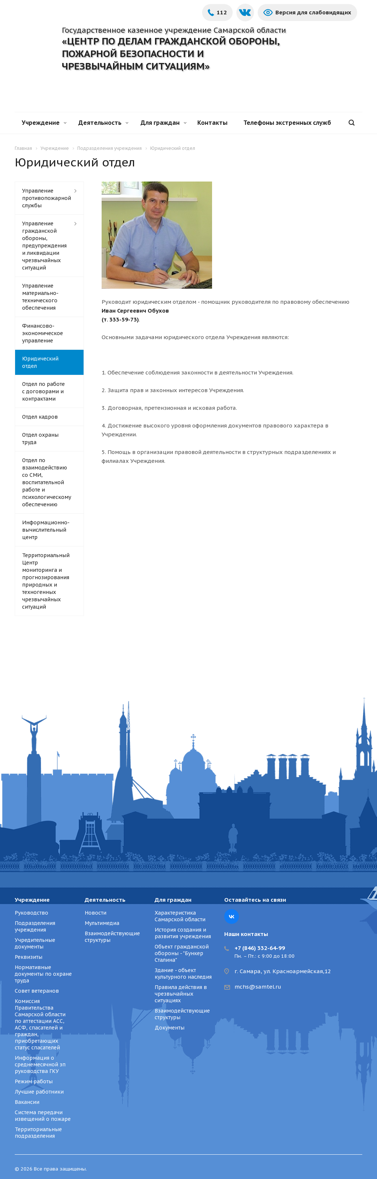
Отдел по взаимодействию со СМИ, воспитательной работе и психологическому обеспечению (46, 482)
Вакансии (27, 1102)
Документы (169, 1027)
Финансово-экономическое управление (42, 333)
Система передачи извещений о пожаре (43, 1115)
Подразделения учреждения (35, 926)
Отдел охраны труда (40, 439)
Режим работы (34, 1081)
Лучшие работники (39, 1091)
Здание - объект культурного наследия (183, 973)
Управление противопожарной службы (46, 198)
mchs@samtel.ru (258, 986)
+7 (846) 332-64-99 (260, 947)
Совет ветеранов (37, 991)
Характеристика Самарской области (180, 916)
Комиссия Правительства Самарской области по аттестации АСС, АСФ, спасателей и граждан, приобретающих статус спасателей (40, 1024)
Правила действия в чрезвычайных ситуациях (181, 994)
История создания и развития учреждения (183, 933)
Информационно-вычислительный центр (46, 530)
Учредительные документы (35, 943)
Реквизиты (28, 957)
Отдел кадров (40, 416)
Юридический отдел (40, 362)
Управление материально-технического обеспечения (40, 296)
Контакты (212, 122)
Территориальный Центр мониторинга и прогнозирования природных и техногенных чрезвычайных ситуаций (46, 581)
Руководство (31, 912)
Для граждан (164, 122)
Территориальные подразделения (38, 1132)
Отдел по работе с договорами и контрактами (43, 391)
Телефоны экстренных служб (287, 122)
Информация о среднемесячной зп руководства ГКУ (40, 1064)
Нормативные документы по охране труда (43, 974)
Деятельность (103, 122)
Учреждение (44, 122)
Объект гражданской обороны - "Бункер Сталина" (182, 953)
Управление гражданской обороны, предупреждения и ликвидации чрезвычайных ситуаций (44, 245)
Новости (95, 912)
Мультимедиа (102, 923)
